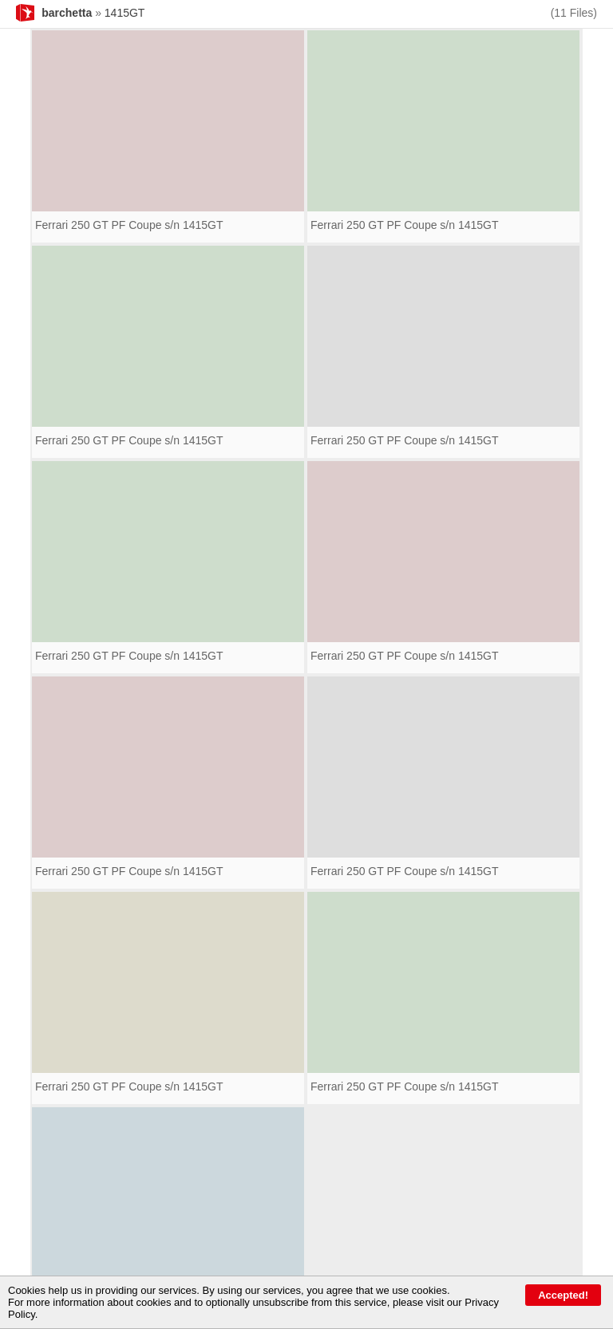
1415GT (125, 12)
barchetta (67, 12)
